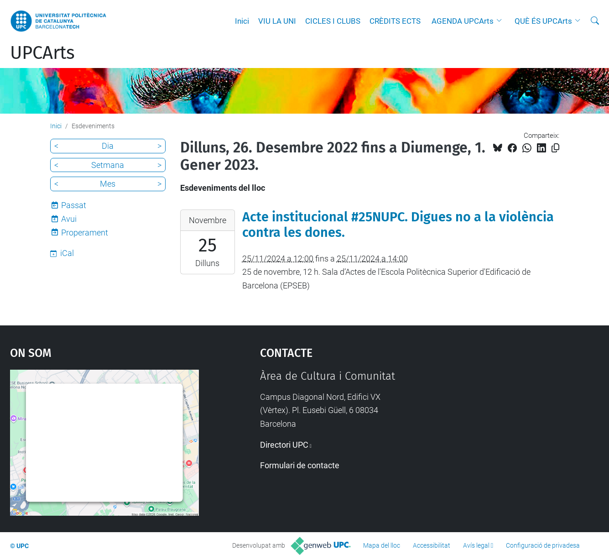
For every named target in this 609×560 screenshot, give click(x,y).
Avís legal (476, 545)
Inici (242, 21)
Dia (108, 146)
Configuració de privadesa (543, 545)
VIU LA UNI (277, 21)
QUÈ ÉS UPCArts (543, 21)
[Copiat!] (555, 148)
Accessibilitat (431, 545)
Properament (84, 232)
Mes (107, 183)
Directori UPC (284, 445)
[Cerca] (595, 21)
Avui (69, 219)
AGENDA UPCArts (463, 21)
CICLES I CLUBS (332, 21)
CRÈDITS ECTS (395, 21)
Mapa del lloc (381, 545)
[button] (501, 21)
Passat (73, 205)
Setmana (107, 165)
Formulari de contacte (299, 465)
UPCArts (42, 53)
